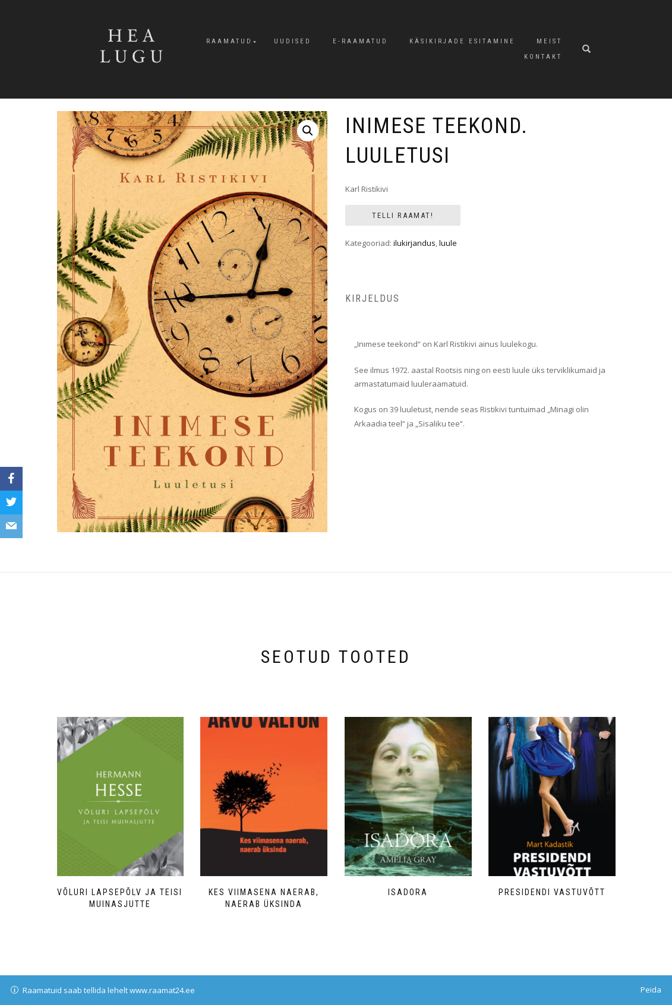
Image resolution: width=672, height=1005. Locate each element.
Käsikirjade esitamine (462, 41)
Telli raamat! (403, 215)
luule (448, 243)
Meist (549, 41)
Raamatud (229, 41)
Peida (651, 989)
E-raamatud (360, 41)
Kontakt (543, 57)
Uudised (292, 41)
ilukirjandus (414, 243)
